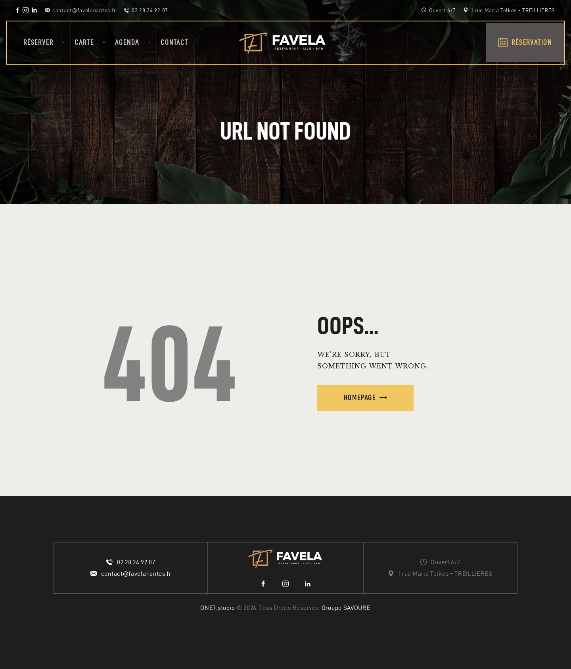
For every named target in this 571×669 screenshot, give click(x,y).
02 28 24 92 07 (136, 562)
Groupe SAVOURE (346, 607)
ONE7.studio (217, 607)
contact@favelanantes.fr (136, 573)
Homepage (360, 397)
